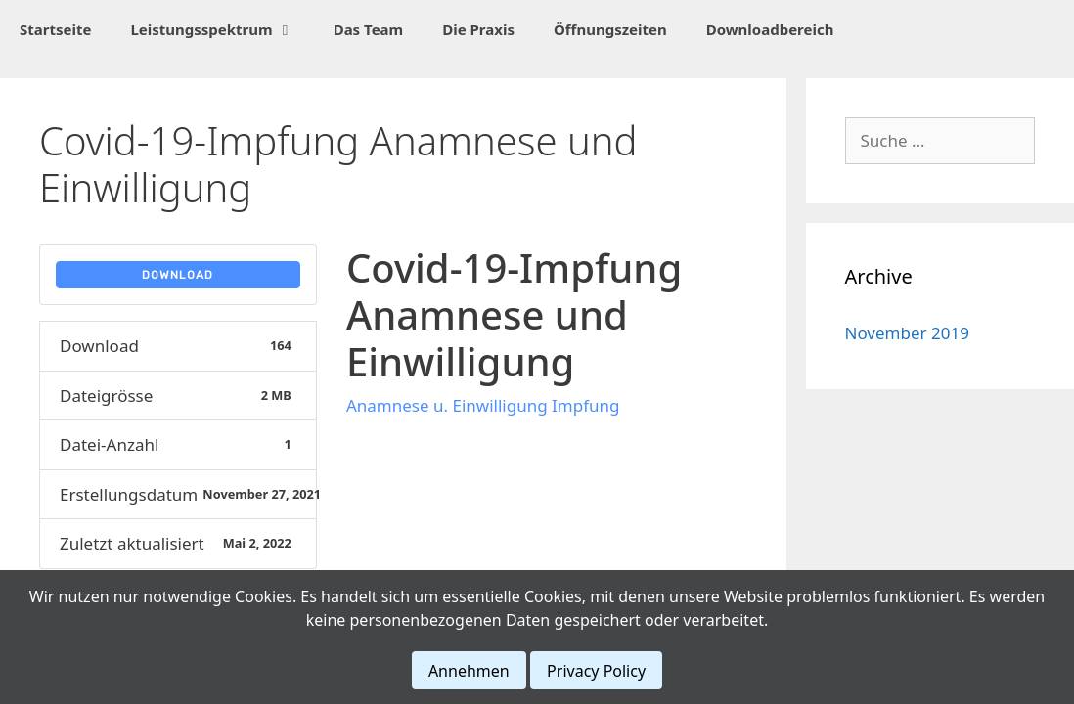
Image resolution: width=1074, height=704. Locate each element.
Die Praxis (478, 29)
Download (177, 275)
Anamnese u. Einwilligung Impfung (483, 405)
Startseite (55, 29)
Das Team (369, 29)
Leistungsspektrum (221, 29)
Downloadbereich (770, 29)
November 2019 (907, 333)
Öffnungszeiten (610, 29)
